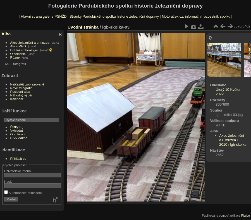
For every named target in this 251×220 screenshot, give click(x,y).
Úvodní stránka (83, 27)
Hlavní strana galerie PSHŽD (43, 16)
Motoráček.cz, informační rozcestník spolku (196, 16)
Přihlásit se (18, 158)
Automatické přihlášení (23, 192)
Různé (15, 57)
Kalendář (16, 99)
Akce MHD (18, 46)
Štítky (14, 127)
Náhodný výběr (21, 95)
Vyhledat (16, 130)
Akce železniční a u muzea (29, 42)
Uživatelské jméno (17, 171)
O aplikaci (17, 134)
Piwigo (245, 215)
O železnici (18, 53)
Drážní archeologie (24, 50)
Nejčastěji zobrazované (27, 84)
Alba (6, 33)
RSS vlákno (18, 138)
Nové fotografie (21, 88)
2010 (223, 144)
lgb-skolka (238, 144)
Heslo (8, 181)
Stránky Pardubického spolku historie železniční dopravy (114, 16)
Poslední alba (20, 91)
